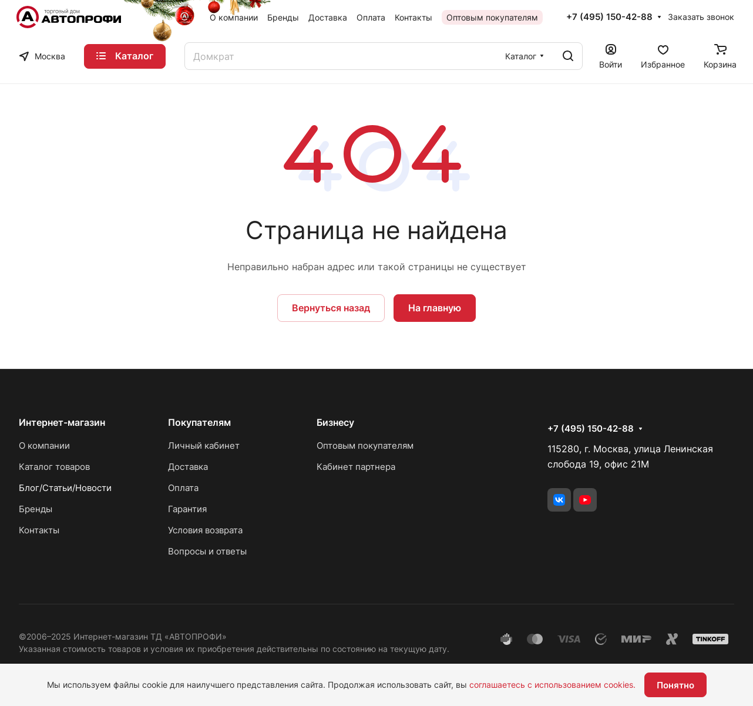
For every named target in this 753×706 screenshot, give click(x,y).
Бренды (35, 509)
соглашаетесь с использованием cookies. (552, 685)
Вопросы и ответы (207, 551)
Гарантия (187, 509)
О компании (44, 445)
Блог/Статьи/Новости (65, 487)
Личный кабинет (204, 445)
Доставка (188, 466)
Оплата (183, 487)
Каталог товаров (54, 466)
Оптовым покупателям (365, 445)
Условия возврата (205, 530)
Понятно (675, 685)
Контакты (39, 530)
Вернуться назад (331, 308)
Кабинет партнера (356, 466)
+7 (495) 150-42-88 (609, 17)
